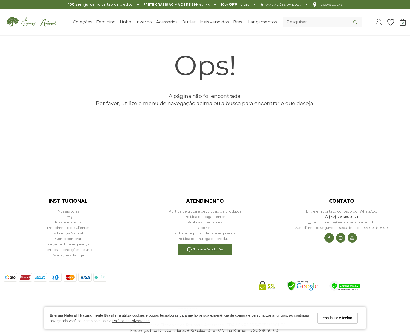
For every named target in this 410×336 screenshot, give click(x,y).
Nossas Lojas (68, 211)
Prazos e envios (68, 222)
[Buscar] (355, 22)
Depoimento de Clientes (68, 228)
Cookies (205, 228)
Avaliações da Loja (68, 255)
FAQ (68, 217)
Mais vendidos (214, 22)
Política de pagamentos (205, 217)
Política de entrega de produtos (205, 239)
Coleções (82, 22)
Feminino (106, 22)
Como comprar (68, 239)
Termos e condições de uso (68, 249)
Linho (125, 22)
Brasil (238, 22)
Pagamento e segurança (68, 244)
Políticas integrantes (205, 222)
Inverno (143, 22)
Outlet (188, 22)
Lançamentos (262, 22)
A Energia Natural (68, 233)
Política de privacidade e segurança (204, 233)
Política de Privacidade (131, 321)
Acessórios (166, 22)
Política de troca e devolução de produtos (205, 211)
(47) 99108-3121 (341, 217)
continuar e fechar (337, 318)
